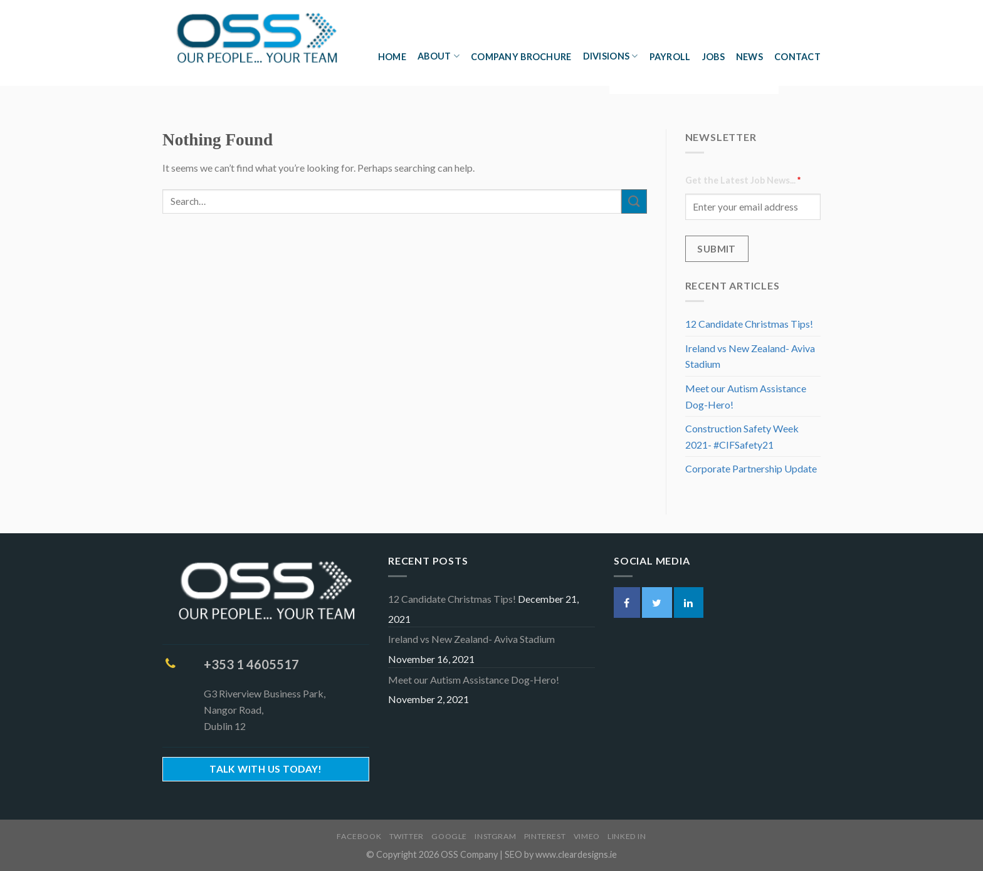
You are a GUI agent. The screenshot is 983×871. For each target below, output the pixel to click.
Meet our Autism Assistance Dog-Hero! (745, 396)
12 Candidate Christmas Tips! (749, 324)
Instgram (495, 836)
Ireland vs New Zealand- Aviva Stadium (750, 356)
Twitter (406, 836)
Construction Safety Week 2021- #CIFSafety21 (742, 436)
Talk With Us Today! (265, 769)
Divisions (610, 56)
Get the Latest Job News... (743, 180)
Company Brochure (521, 56)
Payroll (670, 56)
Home (392, 56)
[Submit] (633, 201)
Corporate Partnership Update (751, 468)
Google (449, 836)
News (749, 56)
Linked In (626, 836)
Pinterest (545, 836)
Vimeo (587, 836)
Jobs (713, 56)
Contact (797, 56)
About (439, 56)
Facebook (359, 836)
